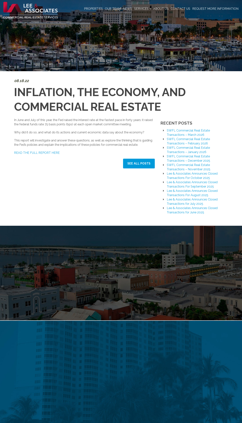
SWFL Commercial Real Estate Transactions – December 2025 (188, 158)
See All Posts (138, 163)
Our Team (113, 8)
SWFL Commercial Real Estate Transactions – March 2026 (188, 133)
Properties (93, 8)
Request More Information (215, 8)
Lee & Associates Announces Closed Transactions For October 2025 (192, 176)
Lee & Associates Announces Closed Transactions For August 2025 (192, 193)
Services (142, 8)
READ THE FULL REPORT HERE (37, 153)
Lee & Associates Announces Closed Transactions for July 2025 (192, 202)
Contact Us (180, 8)
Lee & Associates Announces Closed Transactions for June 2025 (192, 210)
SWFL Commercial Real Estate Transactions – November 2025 (188, 167)
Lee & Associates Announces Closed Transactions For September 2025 (192, 184)
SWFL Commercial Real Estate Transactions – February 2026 (188, 141)
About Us (161, 8)
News (127, 8)
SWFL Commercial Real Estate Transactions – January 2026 (188, 150)
